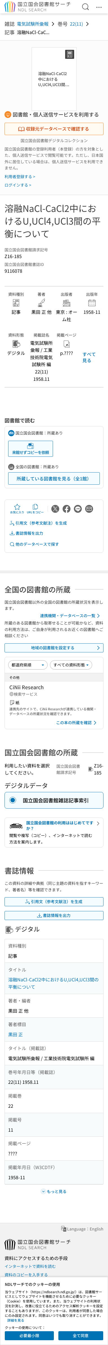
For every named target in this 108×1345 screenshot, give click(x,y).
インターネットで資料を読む (30, 1266)
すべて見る (89, 357)
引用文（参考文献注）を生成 (38, 523)
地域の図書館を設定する (66, 647)
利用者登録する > (20, 176)
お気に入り (17, 508)
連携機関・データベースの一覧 (71, 615)
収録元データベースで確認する (53, 128)
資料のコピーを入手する (26, 1274)
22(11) (76, 23)
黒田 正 (15, 1034)
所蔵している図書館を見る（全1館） (54, 478)
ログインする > (18, 185)
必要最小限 (29, 1335)
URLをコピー (35, 508)
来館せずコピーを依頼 (30, 448)
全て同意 (81, 1335)
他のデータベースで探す (34, 544)
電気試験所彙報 (33, 23)
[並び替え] (28, 664)
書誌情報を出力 (26, 533)
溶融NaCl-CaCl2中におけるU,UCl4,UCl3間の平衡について (53, 983)
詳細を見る (15, 1320)
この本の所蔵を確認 (77, 722)
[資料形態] (71, 664)
